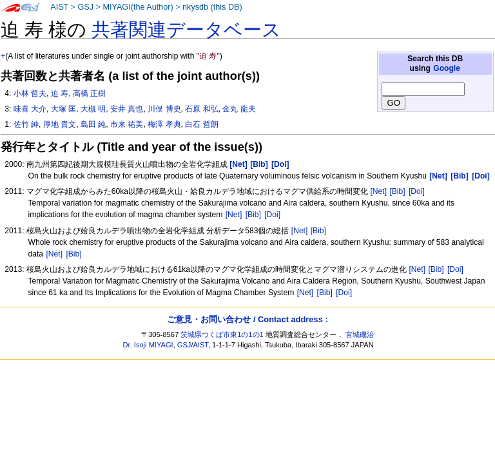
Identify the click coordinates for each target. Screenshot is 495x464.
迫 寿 (59, 93)
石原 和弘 (201, 108)
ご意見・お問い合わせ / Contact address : (247, 319)
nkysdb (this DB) (212, 7)
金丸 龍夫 (238, 108)
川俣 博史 (164, 108)
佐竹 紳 (26, 124)
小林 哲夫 (30, 93)
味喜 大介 (30, 108)
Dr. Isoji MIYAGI (148, 345)
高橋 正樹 (89, 93)
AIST (59, 7)
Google (446, 68)
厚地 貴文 (59, 124)
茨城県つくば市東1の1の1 (222, 334)
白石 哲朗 (201, 124)
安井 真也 (126, 108)
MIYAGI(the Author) (137, 7)
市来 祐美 (126, 124)
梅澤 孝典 (164, 124)
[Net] (378, 191)
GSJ (85, 7)
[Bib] (397, 191)
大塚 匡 (63, 108)
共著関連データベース (186, 29)
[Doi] (417, 191)
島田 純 (93, 124)
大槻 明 (93, 108)
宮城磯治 (359, 334)
